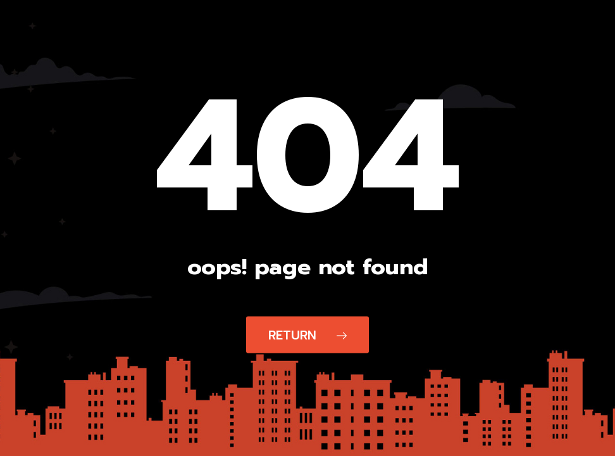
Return (307, 335)
